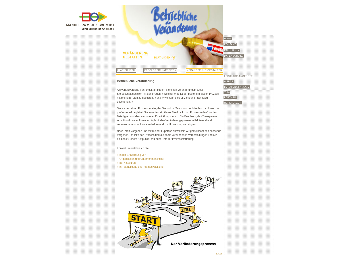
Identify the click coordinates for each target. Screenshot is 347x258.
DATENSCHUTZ (233, 56)
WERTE (228, 81)
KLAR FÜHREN (126, 70)
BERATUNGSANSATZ (237, 87)
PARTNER (230, 97)
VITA (227, 92)
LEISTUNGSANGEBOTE (238, 76)
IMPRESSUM (232, 50)
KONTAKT (230, 44)
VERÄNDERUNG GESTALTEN (204, 70)
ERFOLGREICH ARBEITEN (160, 70)
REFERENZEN (232, 103)
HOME (228, 38)
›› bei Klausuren (126, 162)
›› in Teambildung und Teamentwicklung (140, 166)
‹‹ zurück (218, 253)
